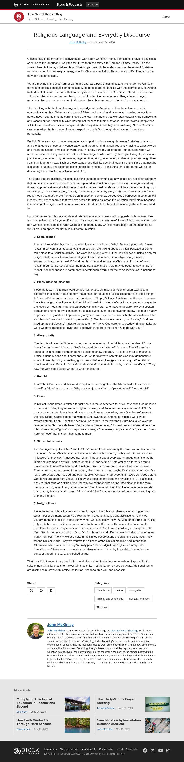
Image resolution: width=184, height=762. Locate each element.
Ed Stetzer (22, 711)
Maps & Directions (68, 749)
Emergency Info (88, 749)
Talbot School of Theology (123, 630)
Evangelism (135, 590)
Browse (93, 4)
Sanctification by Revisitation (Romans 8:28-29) (119, 722)
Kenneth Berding (106, 708)
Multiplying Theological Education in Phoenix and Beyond (36, 703)
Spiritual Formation (139, 598)
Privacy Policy (106, 749)
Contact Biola (50, 749)
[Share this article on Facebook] (41, 590)
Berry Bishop (23, 729)
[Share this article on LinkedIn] (51, 590)
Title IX (119, 749)
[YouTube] (160, 750)
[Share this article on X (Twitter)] (31, 590)
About (166, 16)
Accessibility (132, 749)
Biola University (35, 4)
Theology (102, 607)
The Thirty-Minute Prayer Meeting (116, 701)
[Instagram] (168, 750)
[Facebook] (145, 750)
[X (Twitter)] (153, 750)
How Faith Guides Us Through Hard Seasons (34, 722)
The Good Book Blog (44, 14)
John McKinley (78, 42)
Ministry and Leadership (110, 598)
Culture (119, 590)
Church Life (103, 590)
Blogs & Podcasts (70, 5)
